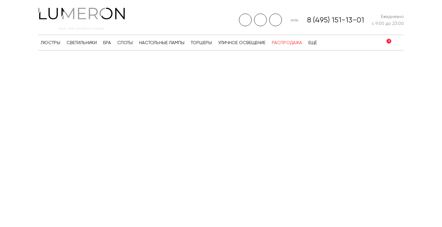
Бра (107, 42)
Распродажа (287, 42)
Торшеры (201, 42)
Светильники (82, 42)
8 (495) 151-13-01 (335, 19)
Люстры (50, 42)
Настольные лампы (161, 42)
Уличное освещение (241, 42)
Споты (125, 42)
